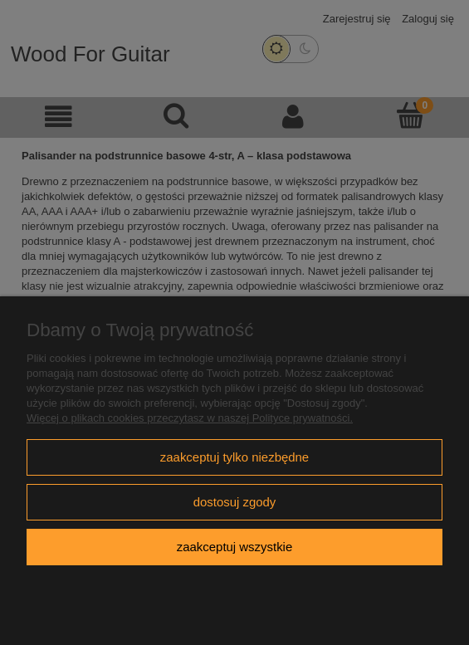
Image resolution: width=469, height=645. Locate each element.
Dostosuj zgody (234, 502)
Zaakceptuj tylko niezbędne (234, 457)
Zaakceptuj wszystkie (234, 547)
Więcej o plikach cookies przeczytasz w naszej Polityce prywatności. (190, 418)
